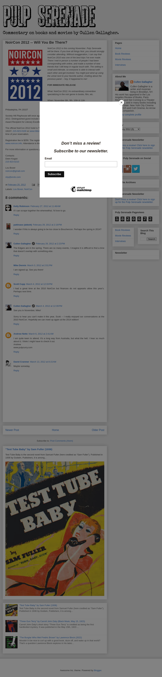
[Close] (121, 102)
